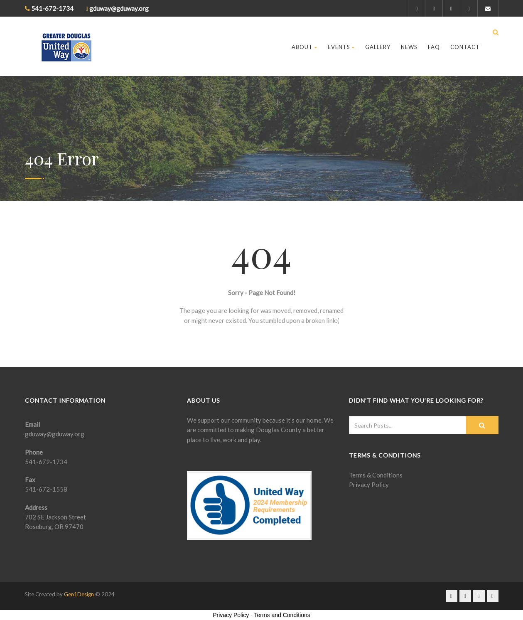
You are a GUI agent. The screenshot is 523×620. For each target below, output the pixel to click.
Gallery (377, 47)
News (409, 47)
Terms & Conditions (376, 475)
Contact (465, 47)
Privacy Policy (369, 484)
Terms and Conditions (282, 615)
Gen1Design (79, 594)
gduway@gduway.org (54, 434)
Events (341, 47)
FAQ (434, 47)
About (304, 47)
